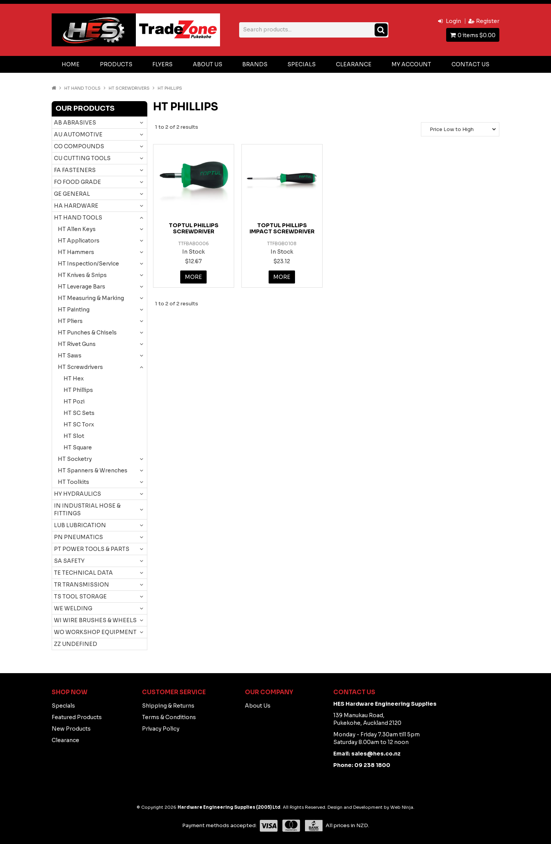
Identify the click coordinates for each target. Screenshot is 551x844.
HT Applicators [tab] (78, 240)
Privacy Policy (160, 728)
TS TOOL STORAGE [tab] (80, 596)
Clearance (354, 64)
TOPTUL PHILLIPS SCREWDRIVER (193, 228)
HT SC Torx (79, 424)
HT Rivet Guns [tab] (77, 344)
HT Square (78, 447)
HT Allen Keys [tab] (77, 229)
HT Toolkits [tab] (73, 482)
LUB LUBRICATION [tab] (80, 525)
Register (487, 21)
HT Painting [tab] (74, 309)
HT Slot (74, 436)
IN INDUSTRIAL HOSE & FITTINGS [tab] (87, 509)
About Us (207, 64)
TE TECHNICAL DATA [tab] (83, 572)
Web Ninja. (402, 807)
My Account (411, 64)
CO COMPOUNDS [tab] (79, 146)
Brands (254, 64)
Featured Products (77, 717)
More (193, 277)
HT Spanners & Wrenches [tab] (92, 470)
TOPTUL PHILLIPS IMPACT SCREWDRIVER (282, 228)
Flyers (162, 64)
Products (116, 64)
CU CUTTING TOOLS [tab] (82, 158)
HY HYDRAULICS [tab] (77, 493)
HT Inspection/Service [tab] (88, 263)
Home (71, 64)
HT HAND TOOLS (82, 88)
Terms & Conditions (169, 717)
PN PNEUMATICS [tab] (78, 537)
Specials (301, 64)
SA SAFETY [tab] (69, 560)
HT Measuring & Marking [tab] (91, 298)
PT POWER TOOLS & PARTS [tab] (91, 549)
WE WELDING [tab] (73, 608)
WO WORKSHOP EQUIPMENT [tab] (95, 632)
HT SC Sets (79, 413)
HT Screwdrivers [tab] (80, 367)
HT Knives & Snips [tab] (82, 275)
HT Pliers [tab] (70, 321)
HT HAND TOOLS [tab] (78, 217)
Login (453, 21)
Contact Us (470, 64)
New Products (71, 728)
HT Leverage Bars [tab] (81, 286)
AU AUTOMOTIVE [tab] (78, 134)
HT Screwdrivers (129, 88)
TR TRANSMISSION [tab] (81, 584)
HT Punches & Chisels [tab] (87, 332)
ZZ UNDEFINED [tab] (75, 644)
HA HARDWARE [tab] (76, 205)
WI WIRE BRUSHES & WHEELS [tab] (95, 620)
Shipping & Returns (168, 705)
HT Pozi (74, 401)
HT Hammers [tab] (76, 252)
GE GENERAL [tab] (72, 193)
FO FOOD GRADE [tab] (77, 182)
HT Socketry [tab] (75, 459)
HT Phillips (78, 390)
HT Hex (74, 378)
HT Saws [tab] (70, 355)
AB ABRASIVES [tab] (75, 122)
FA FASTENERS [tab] (75, 170)
